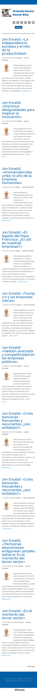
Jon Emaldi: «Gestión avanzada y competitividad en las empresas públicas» (18, 354)
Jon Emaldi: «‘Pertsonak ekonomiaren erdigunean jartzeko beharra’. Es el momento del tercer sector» (18, 551)
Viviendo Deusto (18, 12)
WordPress (22, 681)
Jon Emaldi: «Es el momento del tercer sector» (17, 614)
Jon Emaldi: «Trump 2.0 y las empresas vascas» (18, 296)
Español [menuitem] (18, 27)
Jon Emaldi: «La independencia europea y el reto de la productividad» (16, 46)
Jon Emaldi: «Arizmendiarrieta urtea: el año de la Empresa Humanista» (17, 176)
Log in (29, 681)
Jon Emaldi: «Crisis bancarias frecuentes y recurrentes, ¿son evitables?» (17, 420)
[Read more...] (27, 91)
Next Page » (31, 666)
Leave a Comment (28, 187)
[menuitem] (18, 27)
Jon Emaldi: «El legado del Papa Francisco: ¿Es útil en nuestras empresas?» (16, 239)
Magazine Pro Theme (24, 678)
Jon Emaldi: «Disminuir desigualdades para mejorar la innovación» (18, 110)
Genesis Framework (12, 681)
